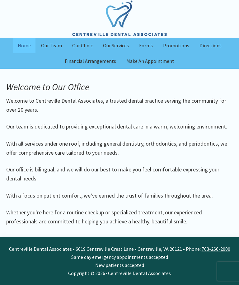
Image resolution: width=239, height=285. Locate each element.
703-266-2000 (216, 249)
